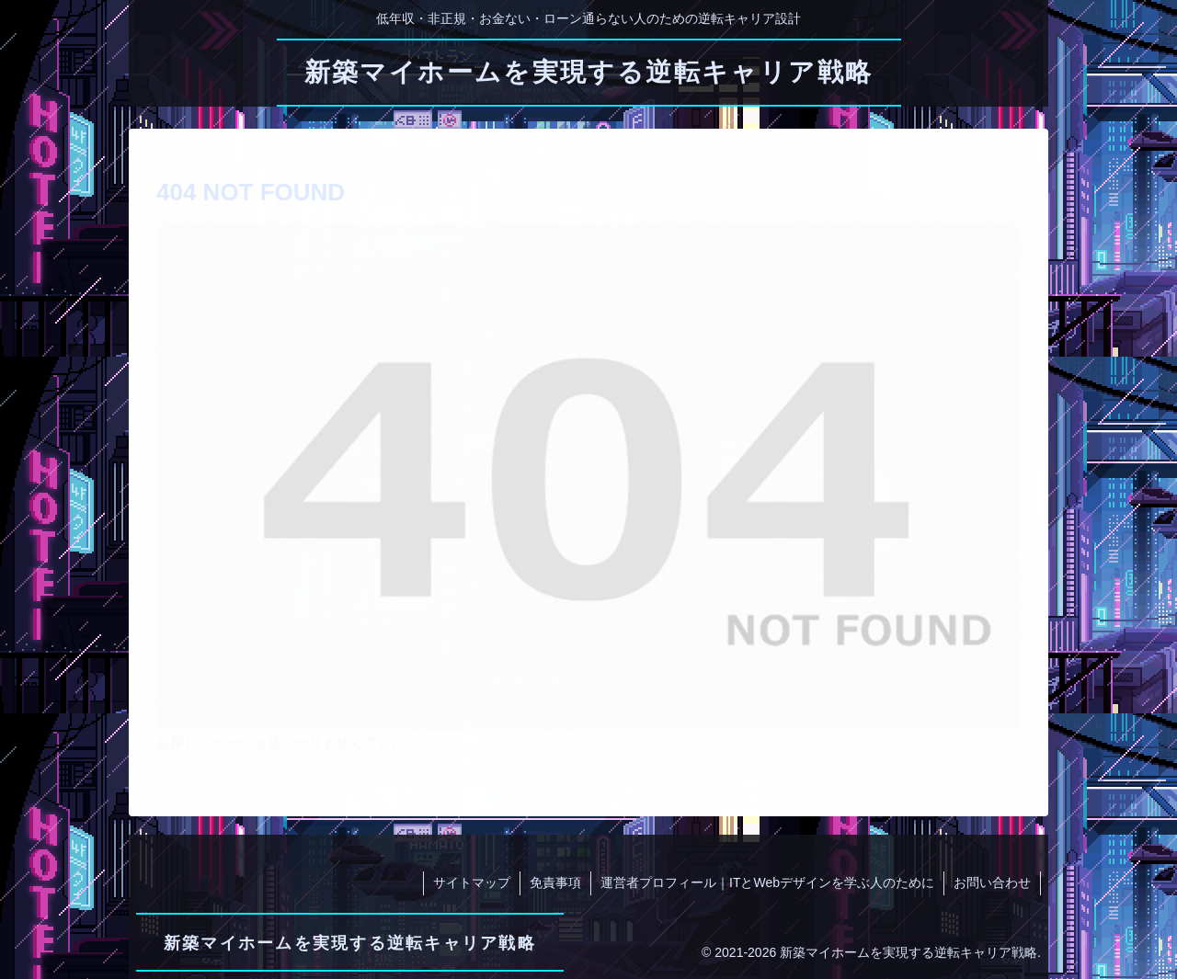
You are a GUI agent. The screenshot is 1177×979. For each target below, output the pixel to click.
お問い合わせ (992, 882)
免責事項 (555, 882)
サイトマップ (471, 882)
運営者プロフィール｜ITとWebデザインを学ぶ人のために (767, 882)
